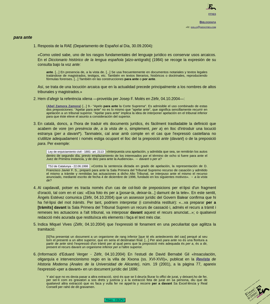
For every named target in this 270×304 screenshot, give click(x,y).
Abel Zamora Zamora (63, 106)
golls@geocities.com (203, 27)
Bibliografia (208, 22)
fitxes (212, 14)
